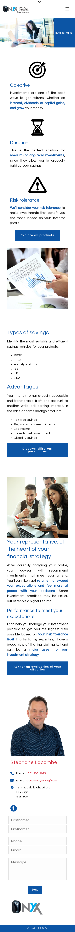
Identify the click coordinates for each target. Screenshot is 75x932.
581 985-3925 (37, 773)
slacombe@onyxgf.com (41, 780)
